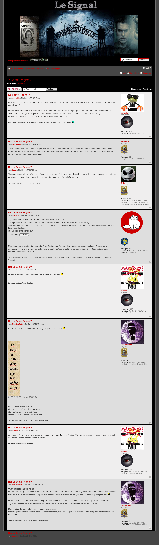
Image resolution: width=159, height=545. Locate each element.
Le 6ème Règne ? (19, 80)
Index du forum (17, 69)
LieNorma (15, 215)
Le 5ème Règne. (53, 69)
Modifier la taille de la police (148, 68)
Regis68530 (16, 144)
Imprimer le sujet (143, 68)
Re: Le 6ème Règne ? (20, 141)
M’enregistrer (134, 73)
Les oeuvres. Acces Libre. (35, 69)
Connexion (147, 73)
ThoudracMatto (17, 324)
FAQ (124, 73)
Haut (150, 137)
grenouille (16, 98)
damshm (15, 270)
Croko (14, 170)
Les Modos (21, 83)
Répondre (14, 89)
